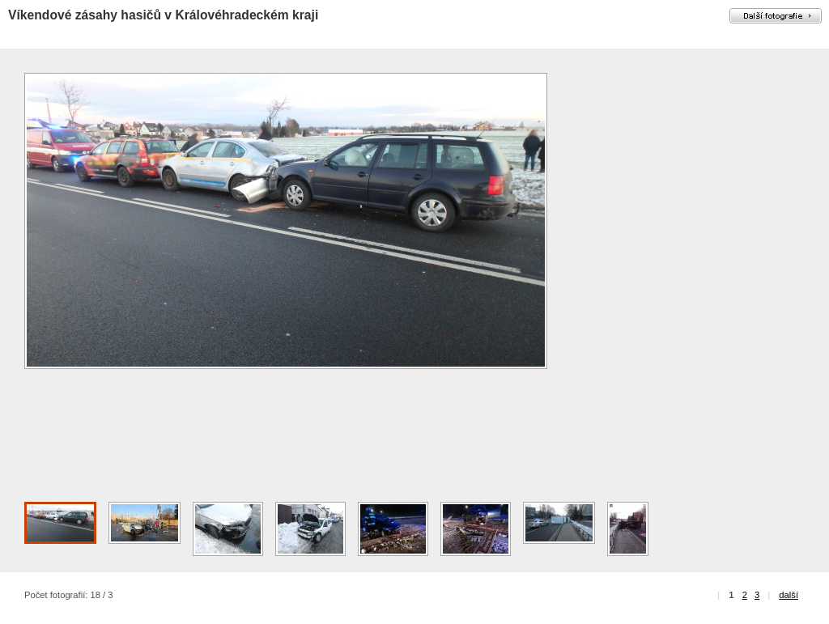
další (788, 595)
